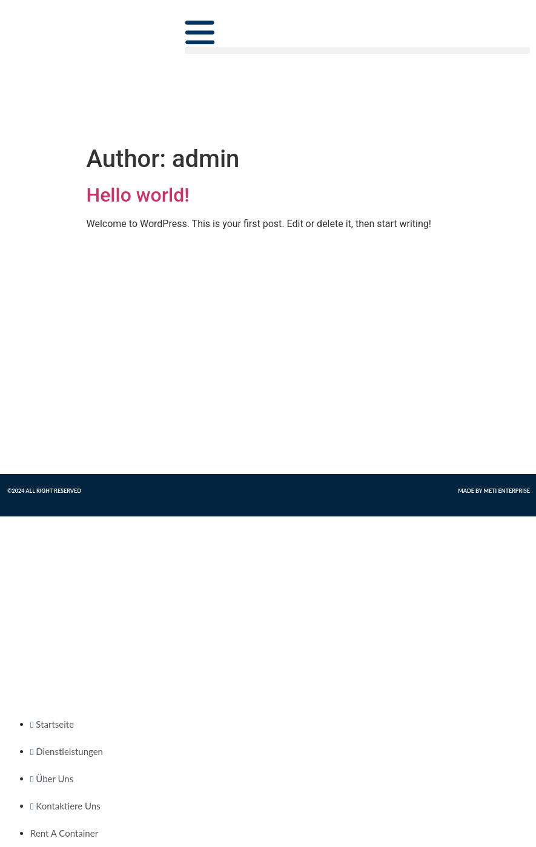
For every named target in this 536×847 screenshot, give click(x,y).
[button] (357, 50)
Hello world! (138, 194)
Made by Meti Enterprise (494, 490)
